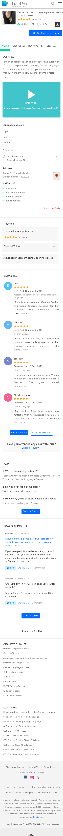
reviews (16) (35, 46)
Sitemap (40, 772)
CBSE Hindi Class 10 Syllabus (17, 745)
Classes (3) (18, 46)
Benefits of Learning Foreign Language (22, 721)
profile (5, 46)
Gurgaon (29, 792)
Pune (8, 792)
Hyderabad (41, 787)
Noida (54, 792)
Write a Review (30, 448)
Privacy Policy (50, 767)
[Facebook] (26, 778)
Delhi (30, 787)
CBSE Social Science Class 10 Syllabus (21, 740)
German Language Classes (16, 648)
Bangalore (8, 787)
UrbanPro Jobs (25, 772)
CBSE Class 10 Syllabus (14, 730)
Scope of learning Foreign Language (21, 716)
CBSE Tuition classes (13, 672)
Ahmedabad (42, 792)
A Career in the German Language (20, 726)
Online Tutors (9, 681)
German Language (22, 334)
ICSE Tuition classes (13, 695)
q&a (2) (51, 46)
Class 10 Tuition (11, 653)
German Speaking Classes (16, 662)
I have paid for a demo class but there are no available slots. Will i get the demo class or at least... (29, 542)
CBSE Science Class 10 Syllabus (18, 749)
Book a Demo (19, 432)
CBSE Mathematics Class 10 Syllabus (21, 754)
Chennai (20, 787)
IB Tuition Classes (11, 690)
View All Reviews (42, 432)
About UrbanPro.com (15, 767)
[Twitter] (38, 778)
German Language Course (16, 667)
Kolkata (18, 792)
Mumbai (53, 787)
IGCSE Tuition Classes (14, 686)
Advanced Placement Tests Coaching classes (25, 658)
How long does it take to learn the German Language (29, 712)
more (24, 313)
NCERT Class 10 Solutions (16, 735)
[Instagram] (32, 778)
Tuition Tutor (9, 676)
